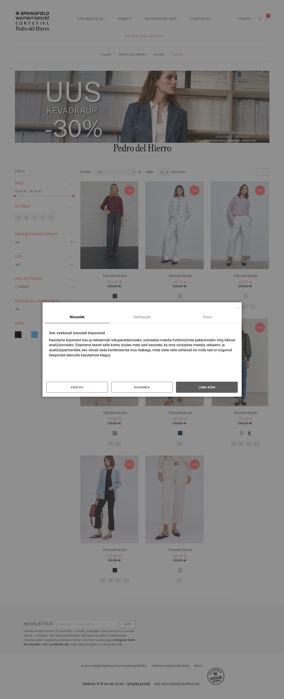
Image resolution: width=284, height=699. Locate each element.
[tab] (76, 317)
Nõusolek (77, 317)
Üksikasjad (142, 317)
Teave (207, 317)
